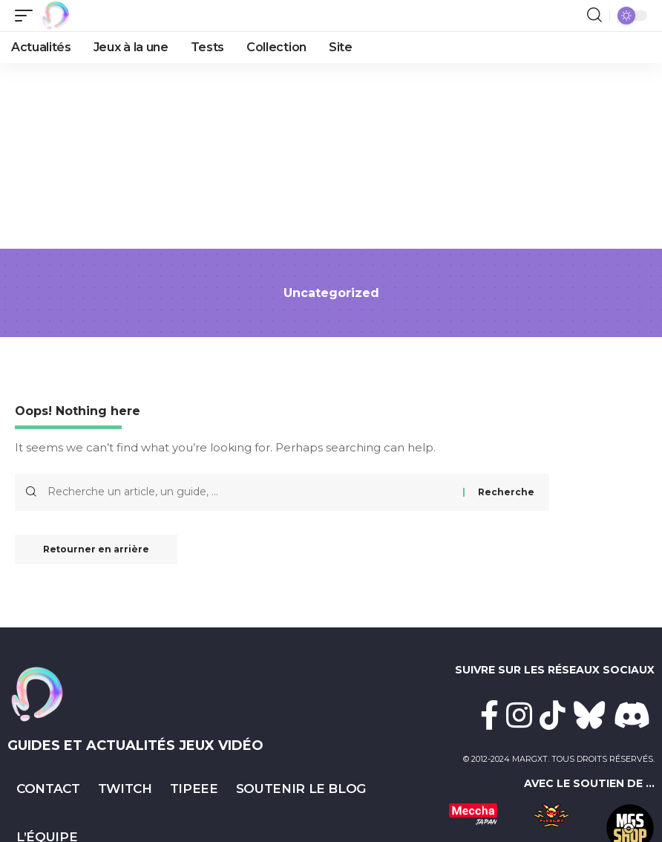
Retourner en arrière (98, 549)
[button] (27, 15)
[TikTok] (552, 715)
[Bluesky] (589, 715)
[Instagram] (519, 715)
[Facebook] (489, 715)
